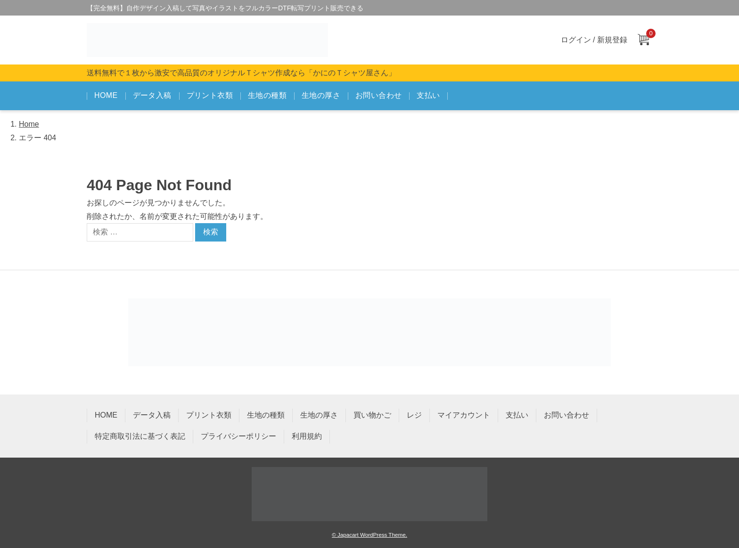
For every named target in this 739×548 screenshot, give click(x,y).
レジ (414, 415)
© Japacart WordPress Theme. (369, 535)
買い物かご (372, 415)
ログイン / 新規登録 (594, 40)
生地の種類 (267, 95)
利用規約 (307, 436)
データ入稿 (152, 95)
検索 (210, 232)
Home (29, 124)
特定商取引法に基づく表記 (140, 436)
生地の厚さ (321, 95)
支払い (428, 95)
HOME (106, 95)
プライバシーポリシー (238, 436)
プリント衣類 (210, 95)
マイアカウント (463, 415)
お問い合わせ (378, 95)
